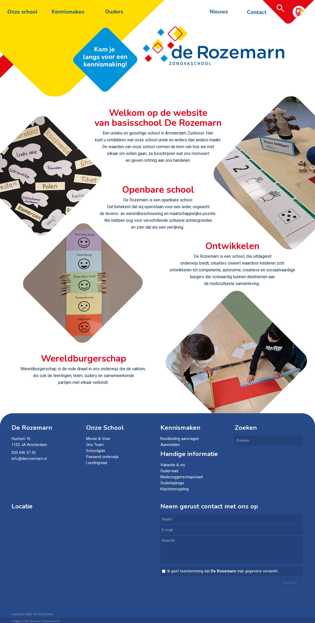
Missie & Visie (98, 438)
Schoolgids (95, 450)
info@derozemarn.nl (30, 458)
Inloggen (17, 621)
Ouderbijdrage (172, 483)
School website (51, 621)
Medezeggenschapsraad (181, 477)
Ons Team (95, 444)
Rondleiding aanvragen (179, 438)
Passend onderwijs (102, 456)
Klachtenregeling (174, 489)
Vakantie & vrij (172, 465)
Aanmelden (170, 444)
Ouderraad (169, 471)
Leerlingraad (96, 462)
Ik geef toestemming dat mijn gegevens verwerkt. (222, 571)
